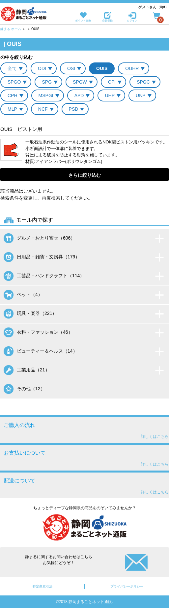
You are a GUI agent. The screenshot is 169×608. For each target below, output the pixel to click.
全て (12, 68)
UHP (110, 95)
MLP (12, 109)
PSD (73, 109)
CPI (112, 82)
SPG (47, 82)
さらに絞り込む (85, 175)
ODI (42, 68)
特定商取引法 (42, 586)
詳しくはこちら (155, 436)
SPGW (80, 82)
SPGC (143, 82)
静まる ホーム (10, 29)
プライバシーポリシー (126, 586)
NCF (43, 109)
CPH (12, 95)
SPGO (14, 82)
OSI (71, 68)
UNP (141, 95)
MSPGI (46, 95)
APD (79, 95)
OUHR (132, 68)
